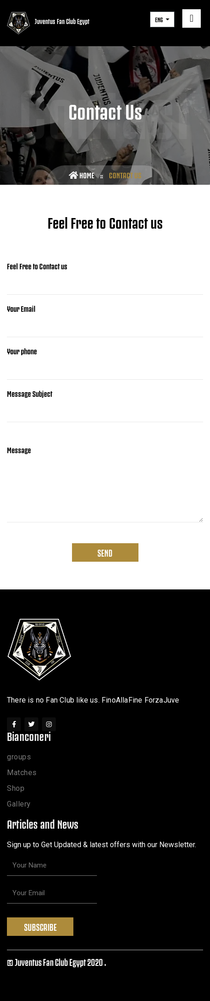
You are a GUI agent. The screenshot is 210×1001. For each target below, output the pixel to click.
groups (19, 756)
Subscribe (40, 926)
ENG (159, 19)
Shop (15, 788)
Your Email (21, 308)
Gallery (19, 804)
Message (19, 449)
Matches (22, 772)
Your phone (22, 350)
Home (82, 174)
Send (105, 552)
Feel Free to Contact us (37, 265)
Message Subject (29, 393)
